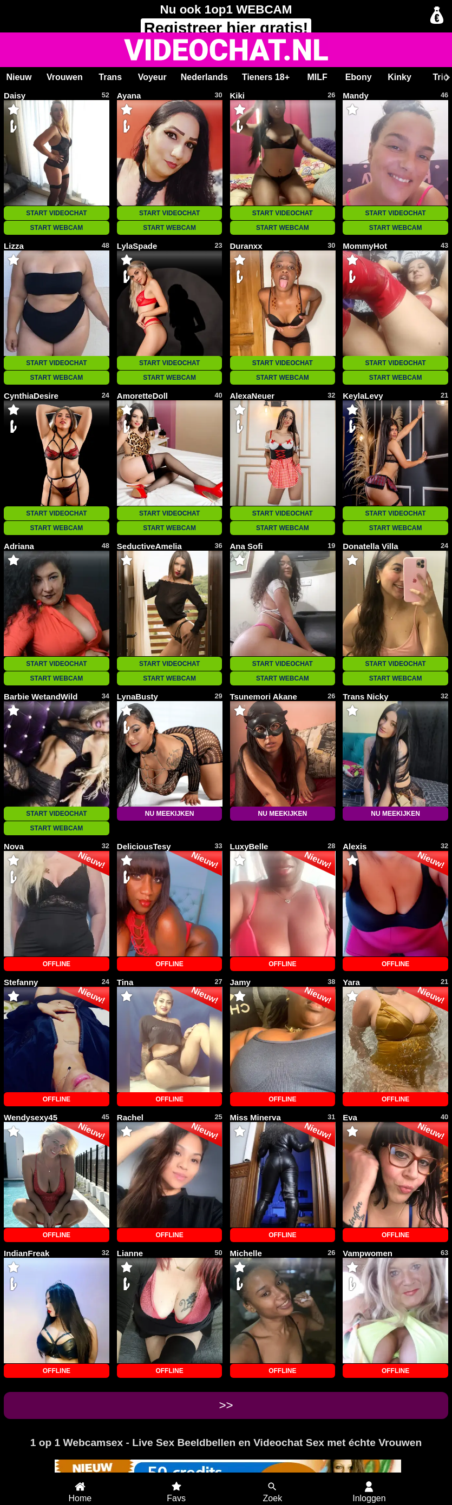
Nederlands (204, 77)
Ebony (358, 77)
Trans (110, 77)
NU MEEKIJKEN (169, 813)
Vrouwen (65, 77)
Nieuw (18, 77)
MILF (317, 77)
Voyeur (152, 77)
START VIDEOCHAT (56, 213)
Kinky (399, 77)
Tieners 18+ (266, 77)
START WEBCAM (56, 228)
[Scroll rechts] (446, 77)
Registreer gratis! (226, 28)
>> (226, 1405)
